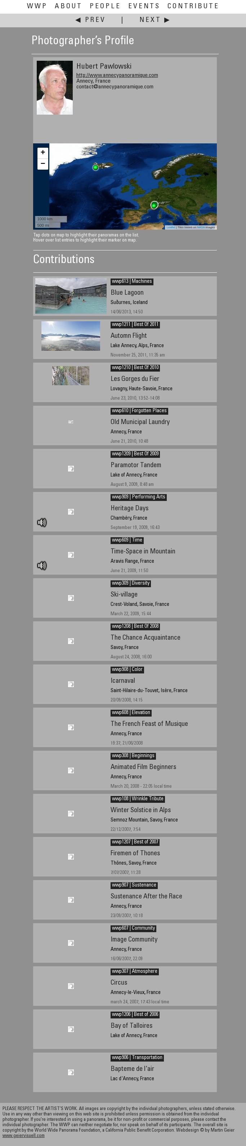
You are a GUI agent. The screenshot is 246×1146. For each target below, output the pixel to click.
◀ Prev (90, 20)
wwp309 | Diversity (130, 583)
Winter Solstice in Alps (141, 810)
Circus (119, 983)
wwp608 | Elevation (131, 712)
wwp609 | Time (127, 540)
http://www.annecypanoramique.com (117, 75)
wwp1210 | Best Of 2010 (135, 368)
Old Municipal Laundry (140, 422)
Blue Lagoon (127, 293)
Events (144, 6)
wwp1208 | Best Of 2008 (135, 626)
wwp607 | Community (133, 928)
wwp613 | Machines (132, 281)
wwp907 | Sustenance (134, 885)
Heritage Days (129, 508)
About (68, 6)
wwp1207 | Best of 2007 (135, 842)
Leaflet (171, 227)
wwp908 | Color (127, 669)
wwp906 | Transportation (137, 1057)
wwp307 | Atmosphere (134, 971)
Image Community (134, 939)
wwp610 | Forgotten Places (139, 411)
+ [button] (42, 153)
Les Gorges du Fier (135, 379)
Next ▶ (155, 20)
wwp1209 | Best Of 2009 (135, 454)
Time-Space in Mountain (143, 551)
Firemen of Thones (135, 853)
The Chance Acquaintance (145, 638)
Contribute (193, 6)
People (105, 6)
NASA (201, 227)
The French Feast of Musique (149, 724)
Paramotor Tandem (136, 465)
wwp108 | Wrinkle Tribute (138, 799)
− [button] (42, 164)
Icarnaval (123, 681)
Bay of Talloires (131, 1026)
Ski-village (124, 595)
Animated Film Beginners (143, 767)
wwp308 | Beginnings (133, 756)
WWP (37, 6)
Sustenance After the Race (146, 896)
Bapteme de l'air (132, 1069)
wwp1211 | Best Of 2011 (135, 324)
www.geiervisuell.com (24, 1136)
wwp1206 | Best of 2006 (135, 1014)
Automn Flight (129, 336)
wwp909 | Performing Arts (138, 497)
